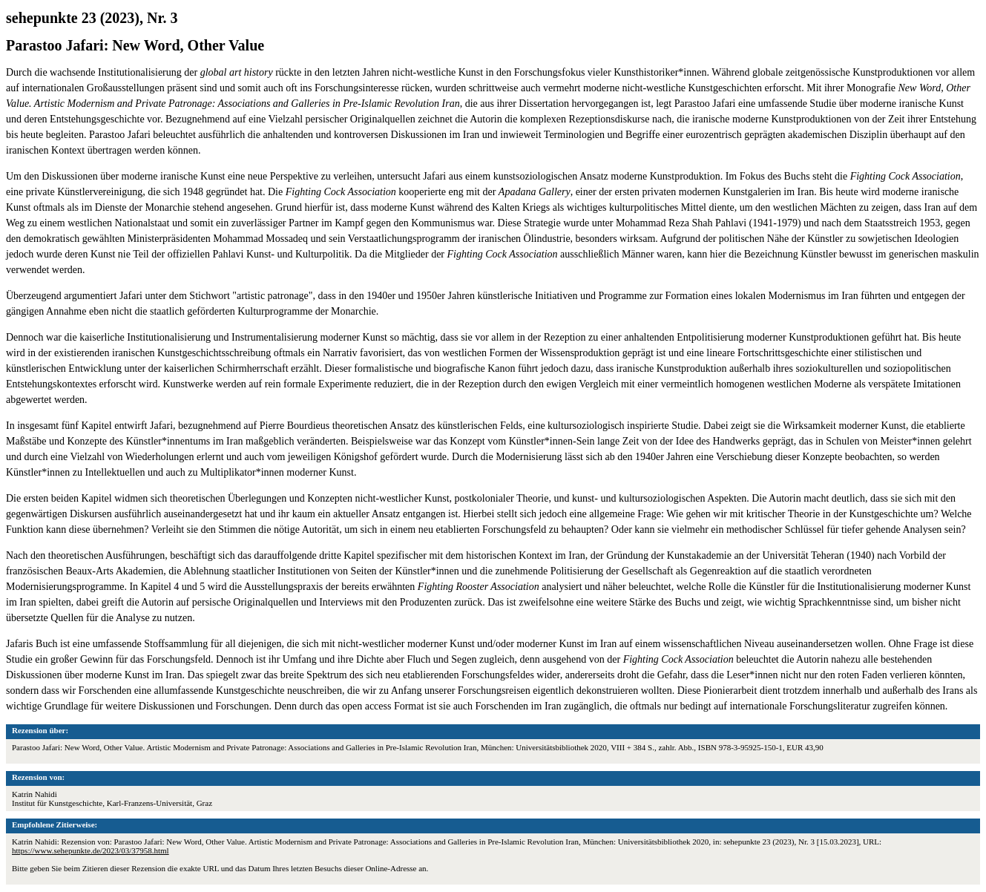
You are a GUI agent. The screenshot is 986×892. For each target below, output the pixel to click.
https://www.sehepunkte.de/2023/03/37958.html (90, 850)
